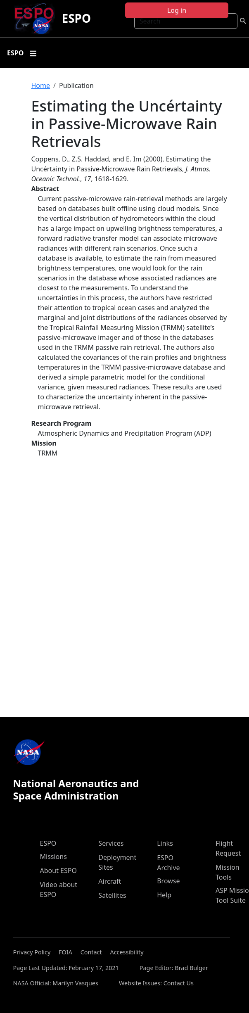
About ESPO (58, 870)
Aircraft (109, 881)
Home (40, 85)
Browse (168, 880)
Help (164, 894)
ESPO (76, 18)
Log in (176, 10)
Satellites (112, 895)
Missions (53, 856)
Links (165, 843)
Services (110, 843)
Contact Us (179, 983)
